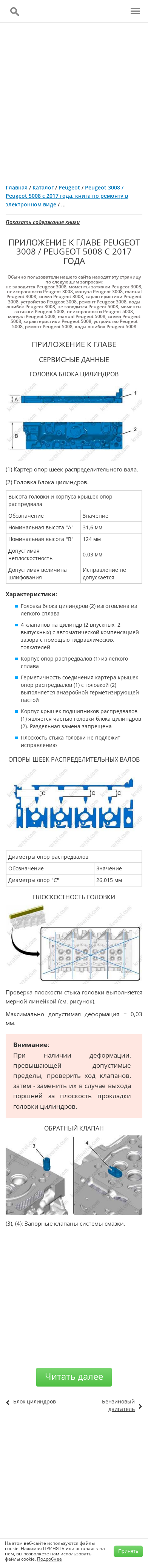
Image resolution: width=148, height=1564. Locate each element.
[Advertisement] (74, 100)
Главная (17, 187)
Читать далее (74, 1376)
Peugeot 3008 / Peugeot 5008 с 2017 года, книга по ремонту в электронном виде (67, 196)
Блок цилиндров (34, 1401)
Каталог (43, 187)
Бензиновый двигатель (118, 1405)
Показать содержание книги (43, 222)
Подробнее (49, 1559)
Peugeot (69, 187)
